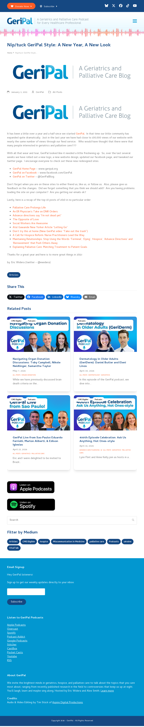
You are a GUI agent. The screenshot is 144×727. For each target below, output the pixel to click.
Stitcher (11, 646)
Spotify (11, 634)
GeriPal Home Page (24, 170)
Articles (13, 276)
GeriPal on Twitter (24, 178)
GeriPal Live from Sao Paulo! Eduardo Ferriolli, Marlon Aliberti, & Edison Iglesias (37, 442)
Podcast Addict (16, 638)
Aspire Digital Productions (67, 704)
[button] (135, 21)
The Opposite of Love (26, 221)
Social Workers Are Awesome (30, 224)
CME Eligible (16, 322)
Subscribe (48, 7)
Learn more (107, 692)
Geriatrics (105, 376)
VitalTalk (46, 549)
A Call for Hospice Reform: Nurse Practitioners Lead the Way (48, 236)
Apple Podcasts (16, 626)
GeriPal (40, 93)
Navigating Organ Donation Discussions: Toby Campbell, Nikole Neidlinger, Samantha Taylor (36, 364)
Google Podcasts (17, 642)
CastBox (12, 650)
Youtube (12, 658)
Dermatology (94, 376)
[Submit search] (133, 521)
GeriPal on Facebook (25, 174)
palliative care (112, 543)
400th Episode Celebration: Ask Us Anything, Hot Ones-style (103, 441)
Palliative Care (38, 455)
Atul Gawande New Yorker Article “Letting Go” (40, 228)
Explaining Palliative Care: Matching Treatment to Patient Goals (50, 248)
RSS (9, 662)
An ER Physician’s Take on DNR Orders (35, 213)
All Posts (57, 93)
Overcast (12, 630)
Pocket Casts (15, 654)
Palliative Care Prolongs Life (29, 209)
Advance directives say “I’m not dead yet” (37, 217)
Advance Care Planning (90, 451)
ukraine (30, 549)
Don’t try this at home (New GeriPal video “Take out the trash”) (50, 232)
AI (101, 451)
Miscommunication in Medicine (78, 543)
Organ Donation (29, 376)
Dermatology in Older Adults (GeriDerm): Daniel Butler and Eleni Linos (103, 364)
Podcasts (31, 322)
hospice (49, 543)
